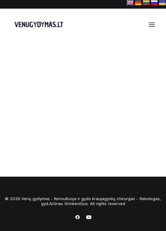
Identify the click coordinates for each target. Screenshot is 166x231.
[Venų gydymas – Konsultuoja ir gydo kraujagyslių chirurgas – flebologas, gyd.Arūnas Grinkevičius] (37, 24)
